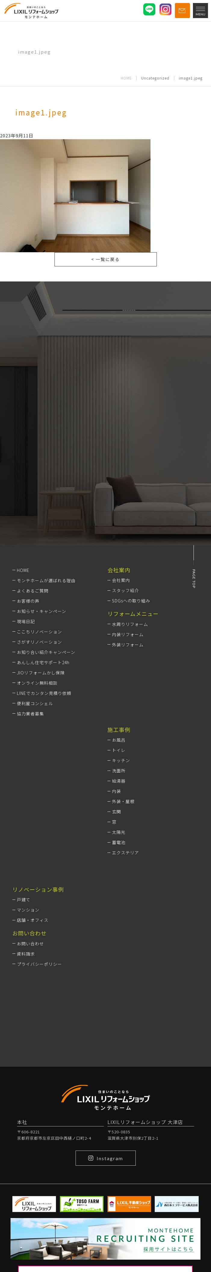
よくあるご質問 (32, 591)
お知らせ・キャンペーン (41, 611)
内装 (116, 791)
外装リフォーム (128, 645)
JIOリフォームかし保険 (41, 673)
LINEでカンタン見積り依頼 (44, 693)
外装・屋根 (123, 801)
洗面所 (119, 771)
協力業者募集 (30, 714)
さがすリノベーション (39, 642)
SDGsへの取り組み (131, 601)
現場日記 (26, 621)
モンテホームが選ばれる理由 (46, 580)
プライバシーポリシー (39, 964)
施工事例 (118, 729)
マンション (28, 910)
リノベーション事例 (38, 889)
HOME (126, 78)
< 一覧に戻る (105, 259)
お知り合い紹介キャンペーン (46, 652)
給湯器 (119, 781)
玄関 (116, 812)
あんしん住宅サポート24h (43, 662)
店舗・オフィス (32, 920)
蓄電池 (119, 842)
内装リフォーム (128, 634)
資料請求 (26, 954)
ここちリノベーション (39, 632)
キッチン (121, 760)
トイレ (119, 750)
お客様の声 (28, 601)
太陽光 (119, 832)
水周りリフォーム (130, 624)
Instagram (105, 1158)
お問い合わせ (30, 944)
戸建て (23, 900)
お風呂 (119, 740)
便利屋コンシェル (35, 703)
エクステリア (125, 853)
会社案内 (121, 580)
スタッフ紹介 (125, 590)
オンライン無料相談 (37, 683)
